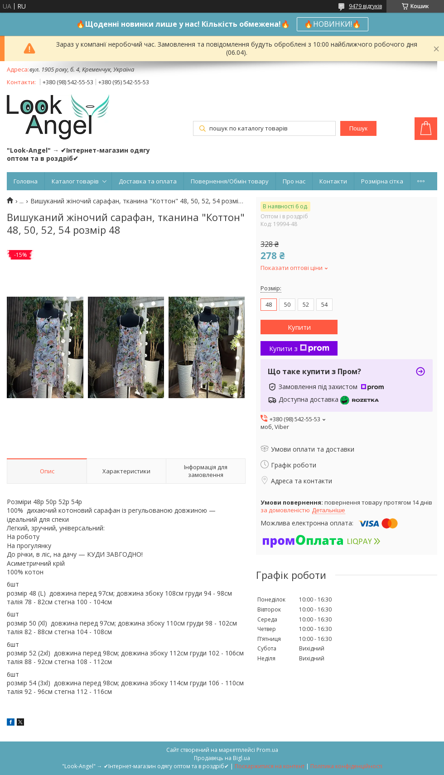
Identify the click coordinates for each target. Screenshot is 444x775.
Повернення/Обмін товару (230, 181)
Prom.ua (267, 750)
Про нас (294, 181)
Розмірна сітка (382, 181)
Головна (26, 181)
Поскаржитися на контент (269, 766)
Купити (299, 327)
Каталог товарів (75, 181)
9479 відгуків (365, 6)
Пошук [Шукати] (358, 128)
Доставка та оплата (148, 181)
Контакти (333, 181)
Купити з (299, 348)
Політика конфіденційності (346, 766)
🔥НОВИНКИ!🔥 (332, 24)
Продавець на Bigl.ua (222, 758)
